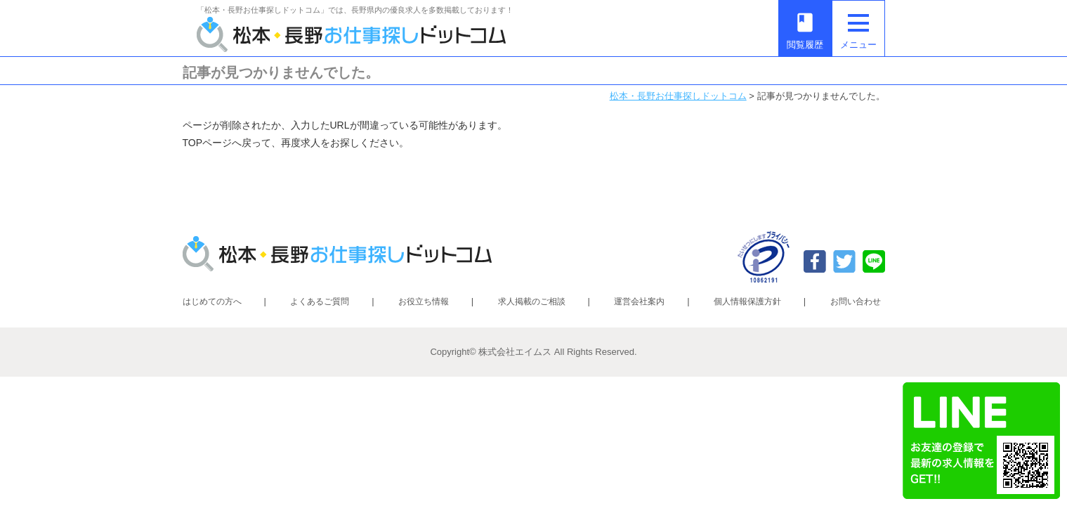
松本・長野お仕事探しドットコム (678, 96)
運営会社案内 (639, 301)
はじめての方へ (212, 301)
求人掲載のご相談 (531, 301)
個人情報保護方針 (747, 301)
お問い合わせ (855, 301)
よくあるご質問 (319, 301)
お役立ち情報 (423, 301)
